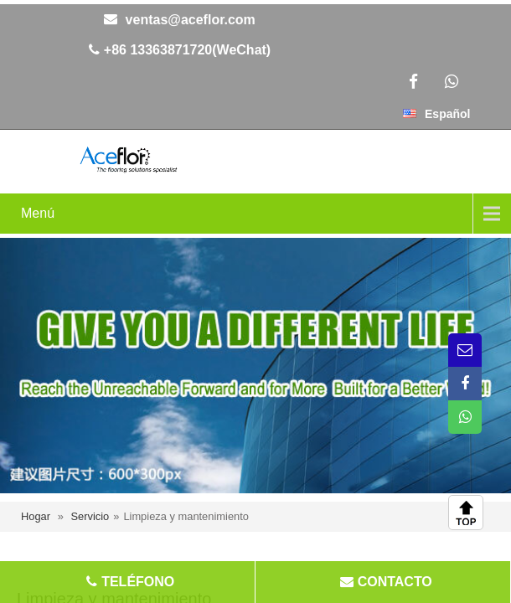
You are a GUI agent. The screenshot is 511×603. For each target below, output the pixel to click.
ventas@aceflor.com (191, 20)
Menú (37, 213)
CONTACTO (384, 582)
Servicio (89, 516)
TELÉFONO (129, 582)
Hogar (35, 516)
